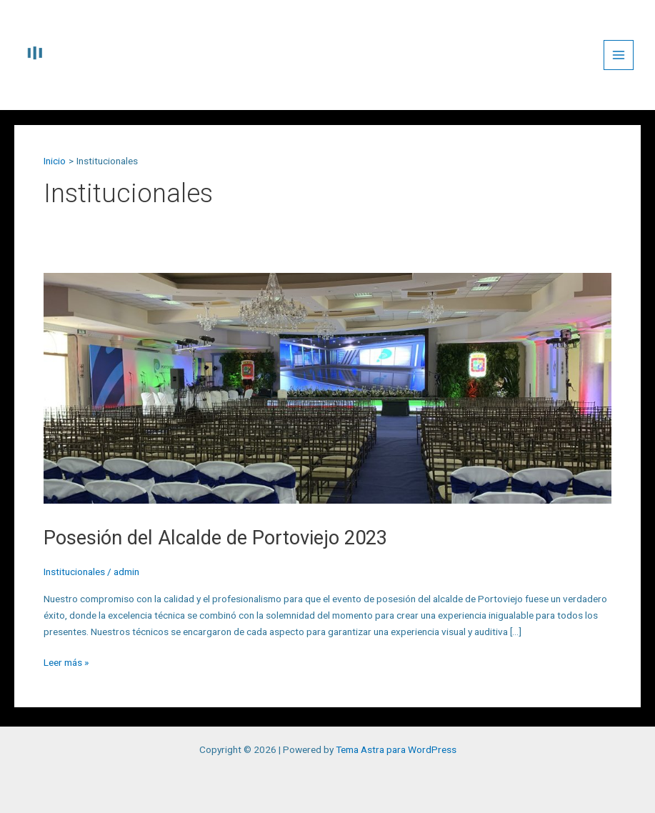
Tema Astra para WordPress (396, 749)
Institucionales (74, 576)
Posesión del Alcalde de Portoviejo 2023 (280, 539)
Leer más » (66, 665)
